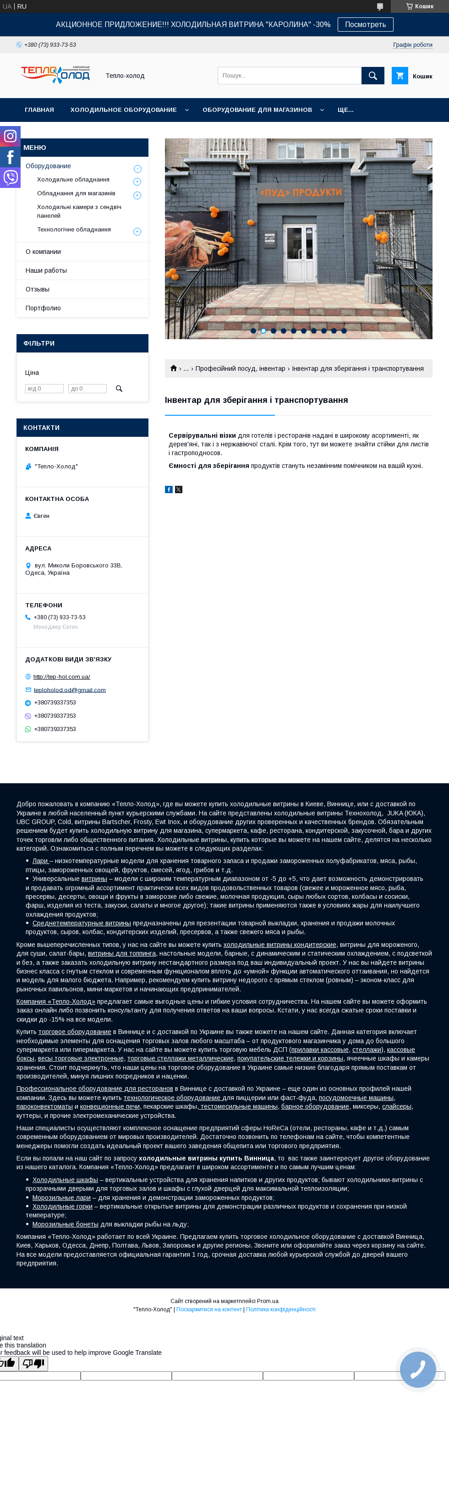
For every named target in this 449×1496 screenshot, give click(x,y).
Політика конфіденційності (281, 1309)
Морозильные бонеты (66, 1224)
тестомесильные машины (238, 1106)
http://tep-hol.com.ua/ (61, 676)
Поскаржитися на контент (209, 1309)
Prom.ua (268, 1301)
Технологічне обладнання (74, 229)
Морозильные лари (62, 1197)
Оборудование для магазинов (257, 109)
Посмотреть (365, 24)
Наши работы (46, 270)
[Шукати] (372, 75)
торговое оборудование (74, 1031)
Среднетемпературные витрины (82, 923)
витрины (94, 878)
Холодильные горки (63, 1206)
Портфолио (43, 308)
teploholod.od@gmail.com (70, 689)
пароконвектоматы (44, 1106)
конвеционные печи (110, 1106)
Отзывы (37, 289)
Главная (39, 109)
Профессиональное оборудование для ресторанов (94, 1088)
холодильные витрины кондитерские (280, 944)
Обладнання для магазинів (76, 193)
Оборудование (48, 166)
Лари (41, 860)
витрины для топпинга (122, 953)
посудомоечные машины (356, 1097)
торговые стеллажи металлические (180, 1058)
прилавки (306, 1049)
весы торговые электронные (81, 1058)
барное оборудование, (316, 1106)
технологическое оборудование (173, 1097)
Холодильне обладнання (73, 179)
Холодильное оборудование (124, 109)
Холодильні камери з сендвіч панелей (79, 211)
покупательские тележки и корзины (290, 1058)
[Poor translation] (33, 1363)
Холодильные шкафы (65, 1179)
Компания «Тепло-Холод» (55, 1001)
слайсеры (396, 1106)
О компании (43, 251)
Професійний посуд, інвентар (240, 368)
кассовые (335, 1049)
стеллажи (366, 1049)
